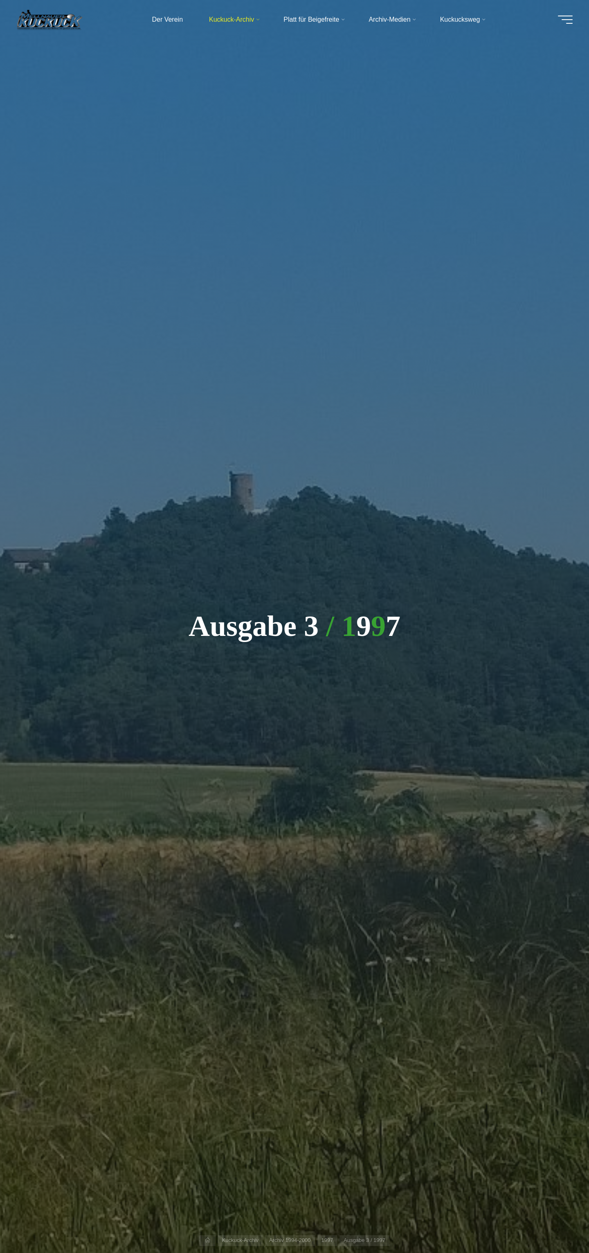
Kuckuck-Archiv (240, 1240)
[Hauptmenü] (565, 20)
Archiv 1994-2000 (290, 1240)
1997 (327, 1240)
